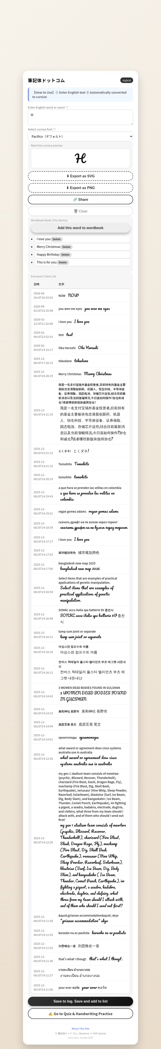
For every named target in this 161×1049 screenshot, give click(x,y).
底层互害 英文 (67, 724)
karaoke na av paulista (73, 933)
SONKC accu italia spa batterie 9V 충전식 (85, 610)
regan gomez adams (72, 511)
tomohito (64, 477)
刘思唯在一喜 (67, 946)
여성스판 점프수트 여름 (73, 646)
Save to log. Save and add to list (81, 1001)
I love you (65, 322)
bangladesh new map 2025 (76, 563)
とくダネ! (64, 451)
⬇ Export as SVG (80, 176)
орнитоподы (67, 737)
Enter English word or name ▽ (48, 107)
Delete (57, 239)
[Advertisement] (80, 35)
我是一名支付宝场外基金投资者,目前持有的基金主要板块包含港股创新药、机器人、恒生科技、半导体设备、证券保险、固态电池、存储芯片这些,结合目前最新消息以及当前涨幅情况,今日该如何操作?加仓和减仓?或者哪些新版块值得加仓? (91, 393)
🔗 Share (80, 199)
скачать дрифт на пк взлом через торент (87, 522)
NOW (61, 296)
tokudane (65, 361)
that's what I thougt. (72, 959)
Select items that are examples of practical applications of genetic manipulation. (87, 580)
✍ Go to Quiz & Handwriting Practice (80, 1013)
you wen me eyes (70, 309)
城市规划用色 (67, 553)
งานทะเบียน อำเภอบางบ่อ (74, 970)
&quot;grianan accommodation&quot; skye (88, 915)
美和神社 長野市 (68, 711)
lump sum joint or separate (77, 631)
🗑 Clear (80, 211)
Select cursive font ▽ (42, 129)
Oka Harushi (66, 348)
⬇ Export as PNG (80, 188)
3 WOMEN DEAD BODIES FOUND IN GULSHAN (89, 688)
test (61, 335)
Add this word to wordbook (80, 228)
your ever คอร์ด (68, 987)
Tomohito (65, 464)
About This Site (80, 1028)
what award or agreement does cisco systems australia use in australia (89, 750)
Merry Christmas (69, 374)
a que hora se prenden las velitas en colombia (89, 488)
